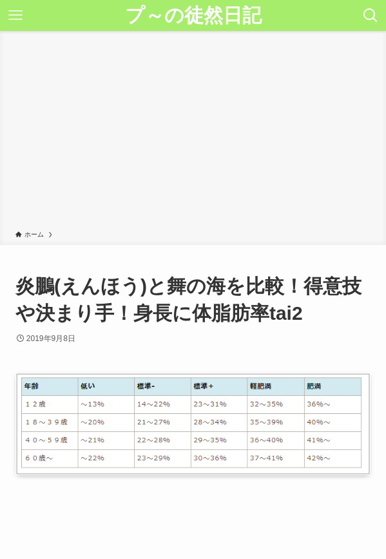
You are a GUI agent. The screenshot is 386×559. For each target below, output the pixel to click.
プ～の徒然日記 (193, 15)
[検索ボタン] (370, 15)
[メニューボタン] (15, 15)
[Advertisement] (193, 133)
